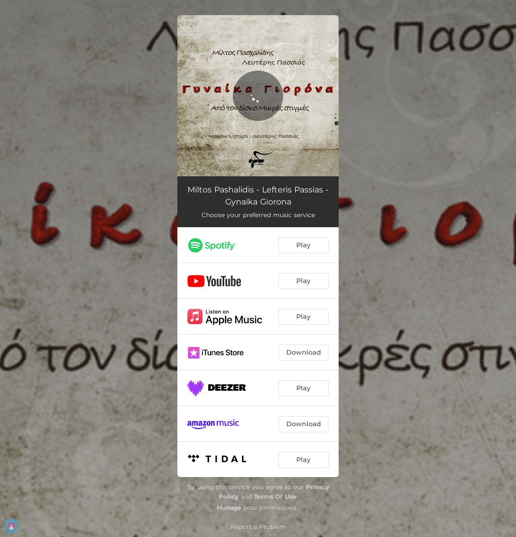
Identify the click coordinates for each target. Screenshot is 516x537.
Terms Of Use (275, 496)
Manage (229, 507)
